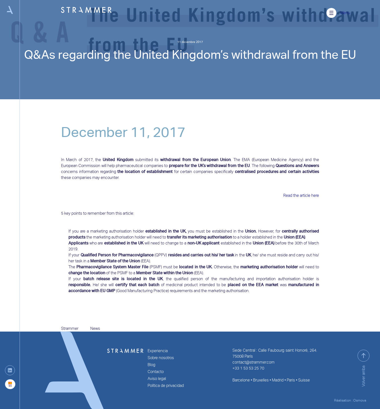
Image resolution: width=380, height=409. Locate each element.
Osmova (359, 400)
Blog (151, 364)
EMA (246, 159)
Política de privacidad (166, 385)
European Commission (80, 165)
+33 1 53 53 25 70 (248, 368)
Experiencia (158, 350)
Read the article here (301, 195)
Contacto (156, 371)
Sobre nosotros (161, 357)
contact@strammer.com (253, 362)
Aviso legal (157, 378)
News (95, 328)
